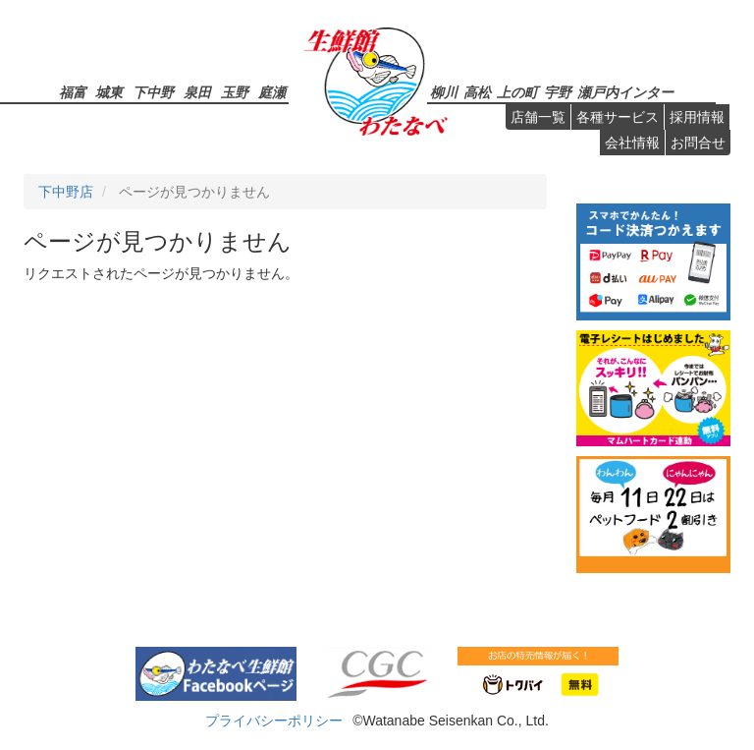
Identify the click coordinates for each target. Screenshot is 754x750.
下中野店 (65, 192)
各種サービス (617, 117)
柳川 (444, 92)
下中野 (153, 92)
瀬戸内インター (625, 92)
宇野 (557, 92)
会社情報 (632, 142)
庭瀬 (272, 92)
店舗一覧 (538, 117)
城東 (109, 92)
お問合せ (698, 142)
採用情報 (697, 117)
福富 (72, 92)
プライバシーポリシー (274, 720)
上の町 (517, 92)
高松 (477, 92)
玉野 (234, 92)
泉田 (197, 92)
